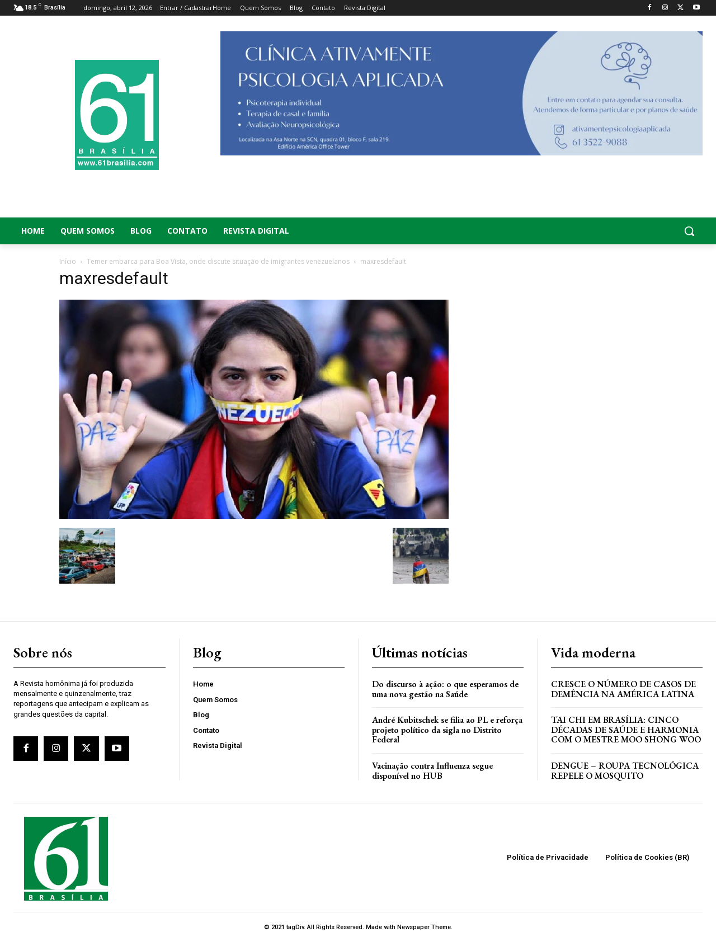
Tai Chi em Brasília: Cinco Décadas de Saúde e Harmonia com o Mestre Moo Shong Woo (626, 729)
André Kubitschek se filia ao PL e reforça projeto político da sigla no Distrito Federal (447, 729)
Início (67, 261)
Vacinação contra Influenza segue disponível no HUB (432, 771)
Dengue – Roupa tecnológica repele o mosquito (625, 771)
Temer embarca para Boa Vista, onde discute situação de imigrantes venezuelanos (218, 261)
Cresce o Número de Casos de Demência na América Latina (623, 689)
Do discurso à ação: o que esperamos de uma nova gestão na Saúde (445, 689)
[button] (626, 230)
